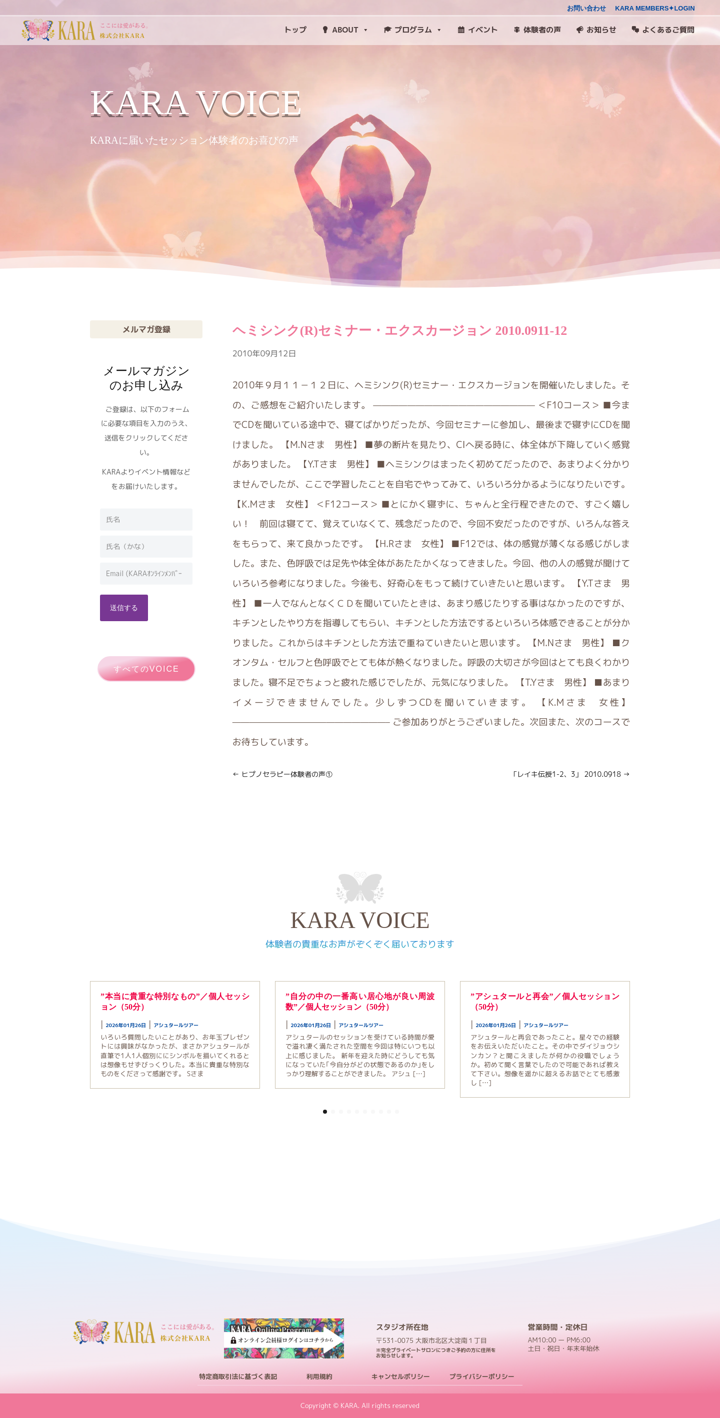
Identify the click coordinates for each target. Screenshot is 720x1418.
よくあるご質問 (668, 30)
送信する (124, 607)
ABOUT (350, 30)
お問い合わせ (586, 8)
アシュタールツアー (176, 1025)
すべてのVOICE (147, 669)
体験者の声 (542, 30)
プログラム (418, 30)
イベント (483, 30)
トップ (295, 30)
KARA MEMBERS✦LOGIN (654, 8)
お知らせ (601, 30)
